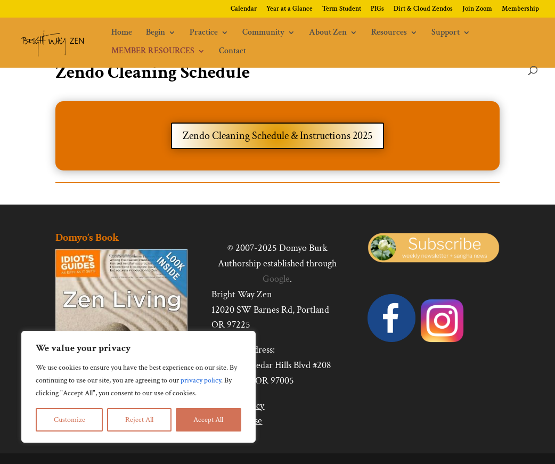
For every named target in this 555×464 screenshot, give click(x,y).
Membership (520, 9)
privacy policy (201, 380)
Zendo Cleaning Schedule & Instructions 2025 (277, 136)
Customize (69, 420)
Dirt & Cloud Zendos (423, 9)
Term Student (341, 9)
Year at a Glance (289, 9)
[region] (138, 387)
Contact (232, 51)
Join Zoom (477, 9)
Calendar (244, 9)
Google (276, 279)
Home (121, 33)
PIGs (377, 9)
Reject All (139, 420)
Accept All (208, 420)
